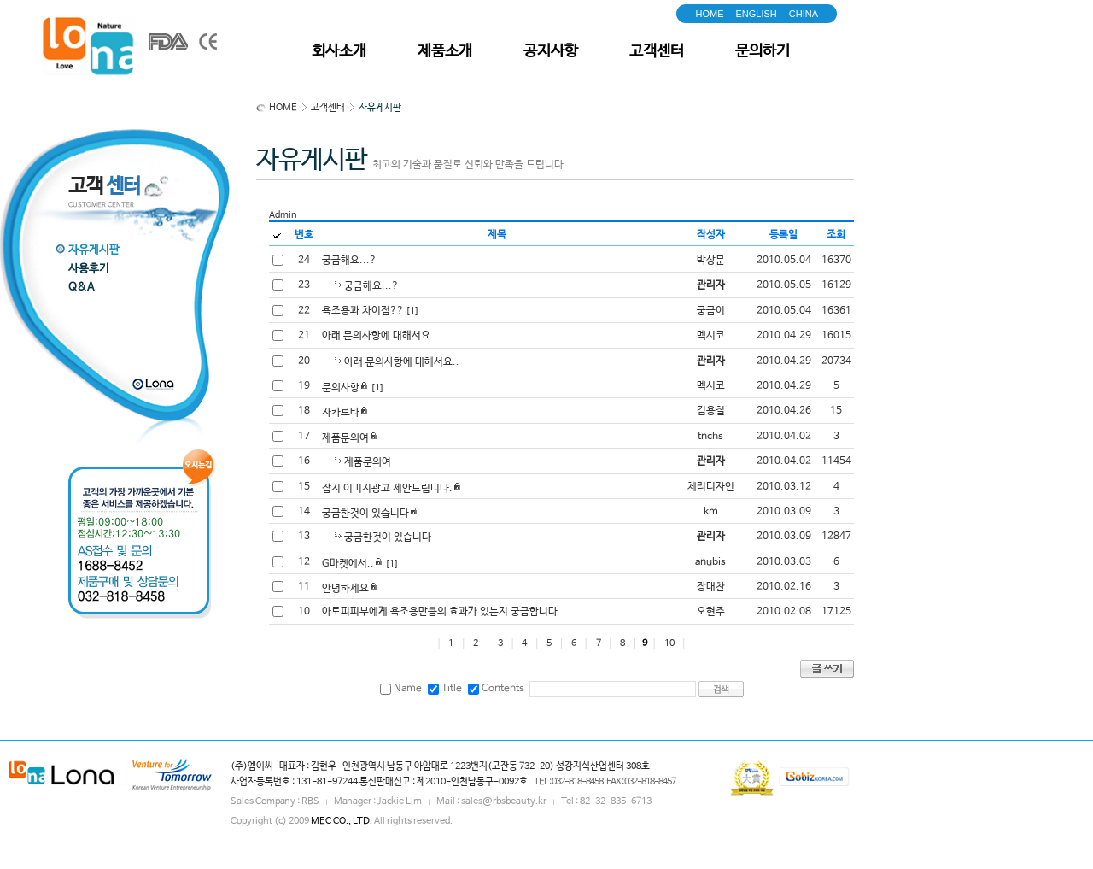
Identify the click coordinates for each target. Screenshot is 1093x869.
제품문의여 (345, 438)
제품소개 (445, 51)
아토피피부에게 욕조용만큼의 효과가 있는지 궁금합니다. (441, 612)
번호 (304, 235)
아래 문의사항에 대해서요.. (379, 336)
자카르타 (340, 413)
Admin (283, 215)
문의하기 (762, 51)
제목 (497, 235)
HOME (709, 14)
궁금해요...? (349, 261)
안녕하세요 (345, 589)
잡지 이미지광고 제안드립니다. (387, 489)
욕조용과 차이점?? (363, 311)
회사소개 (339, 51)
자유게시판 (94, 250)
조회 (836, 235)
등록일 (783, 235)
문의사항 (340, 388)
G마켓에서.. (348, 564)
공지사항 (550, 51)
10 (669, 643)
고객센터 (656, 51)
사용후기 (88, 268)
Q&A (81, 287)
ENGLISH (755, 14)
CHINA (803, 14)
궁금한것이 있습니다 (365, 514)
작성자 (711, 235)
